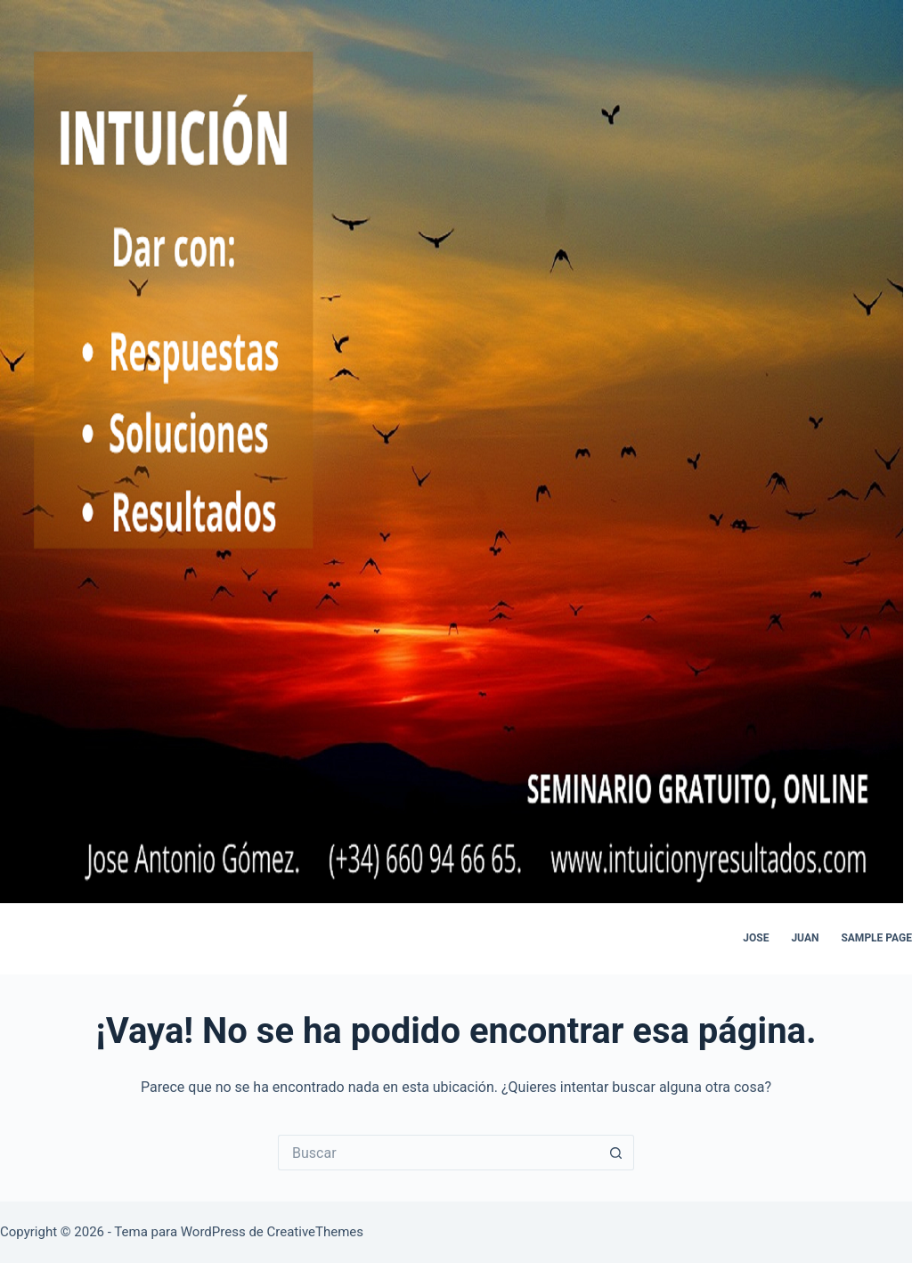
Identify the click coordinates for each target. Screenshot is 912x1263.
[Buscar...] (438, 1152)
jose (756, 938)
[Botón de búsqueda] (616, 1152)
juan (804, 938)
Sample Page (876, 938)
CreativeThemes (315, 1232)
